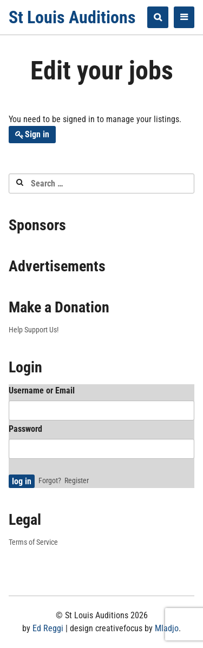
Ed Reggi (47, 628)
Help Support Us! (33, 329)
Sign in (37, 134)
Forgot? (49, 480)
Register (76, 480)
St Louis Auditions (72, 17)
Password (25, 429)
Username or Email (42, 390)
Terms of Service (33, 542)
